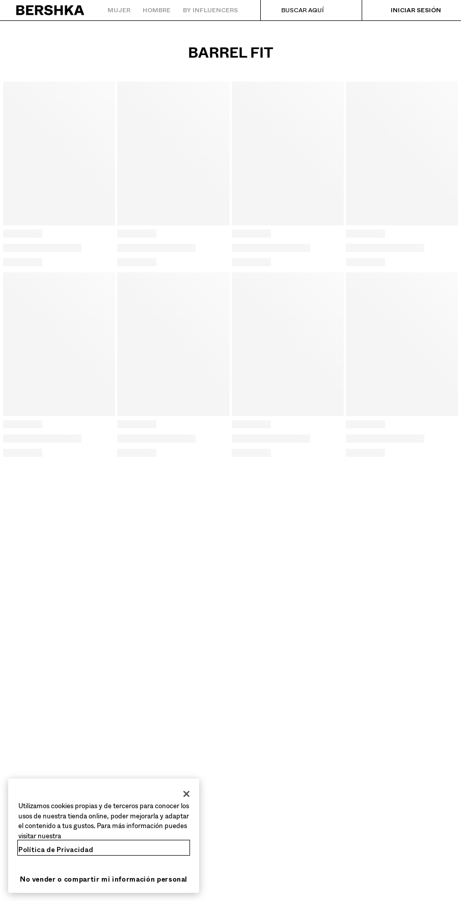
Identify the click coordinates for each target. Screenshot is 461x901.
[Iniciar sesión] (405, 10)
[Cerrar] (186, 794)
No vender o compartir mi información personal (103, 879)
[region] (103, 836)
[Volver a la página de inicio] (50, 10)
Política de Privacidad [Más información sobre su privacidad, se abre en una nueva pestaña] (55, 850)
